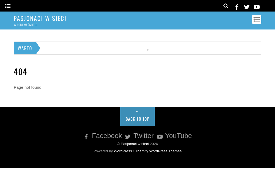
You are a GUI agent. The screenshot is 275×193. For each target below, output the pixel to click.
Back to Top (138, 119)
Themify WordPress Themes (158, 151)
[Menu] (8, 6)
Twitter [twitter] (139, 135)
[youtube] (256, 6)
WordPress (123, 151)
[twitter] (247, 6)
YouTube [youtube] (174, 135)
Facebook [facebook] (102, 135)
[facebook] (237, 6)
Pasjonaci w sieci (135, 144)
